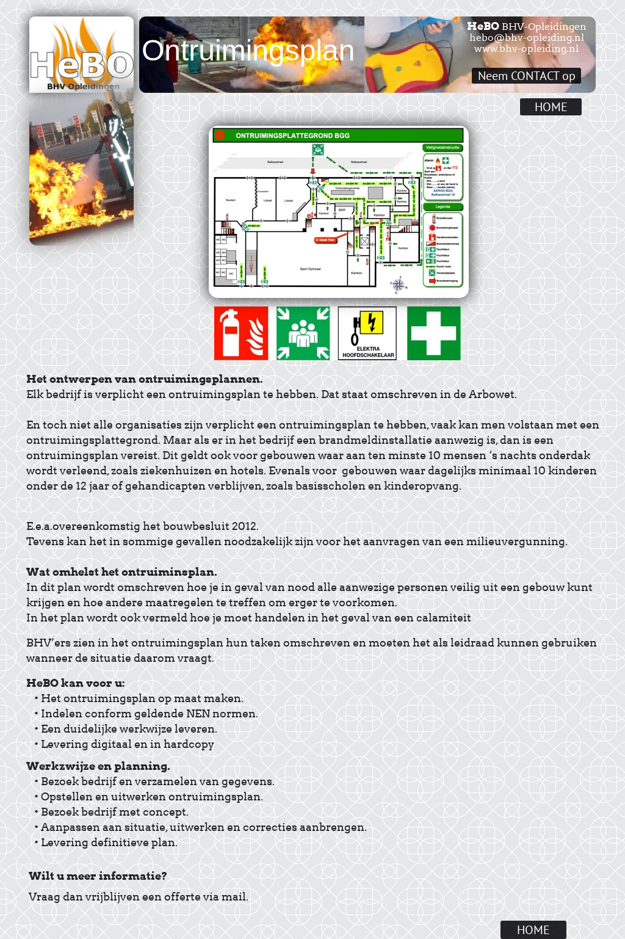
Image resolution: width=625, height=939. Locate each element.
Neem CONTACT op (527, 76)
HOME (551, 107)
